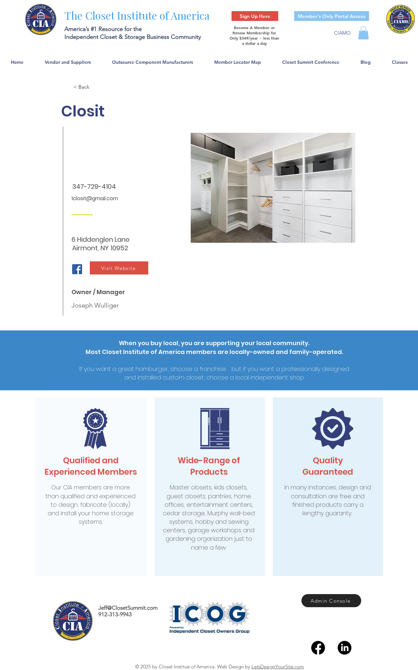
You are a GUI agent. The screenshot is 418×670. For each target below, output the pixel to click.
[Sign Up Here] (255, 16)
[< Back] (95, 87)
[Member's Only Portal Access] (331, 16)
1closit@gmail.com (95, 198)
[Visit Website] (119, 267)
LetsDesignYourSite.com (277, 666)
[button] (363, 33)
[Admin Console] (331, 600)
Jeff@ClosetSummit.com (127, 608)
